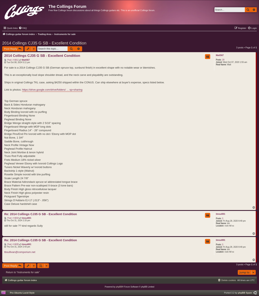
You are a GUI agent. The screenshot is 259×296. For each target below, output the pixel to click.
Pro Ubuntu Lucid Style (22, 293)
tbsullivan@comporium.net (19, 252)
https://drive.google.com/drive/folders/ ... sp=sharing (52, 89)
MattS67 (220, 55)
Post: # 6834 (11, 218)
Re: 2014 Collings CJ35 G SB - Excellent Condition (40, 214)
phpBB (119, 287)
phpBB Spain (245, 293)
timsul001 (220, 214)
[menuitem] (23, 28)
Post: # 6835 (11, 244)
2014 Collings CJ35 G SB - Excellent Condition (44, 43)
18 (223, 60)
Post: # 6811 (11, 60)
